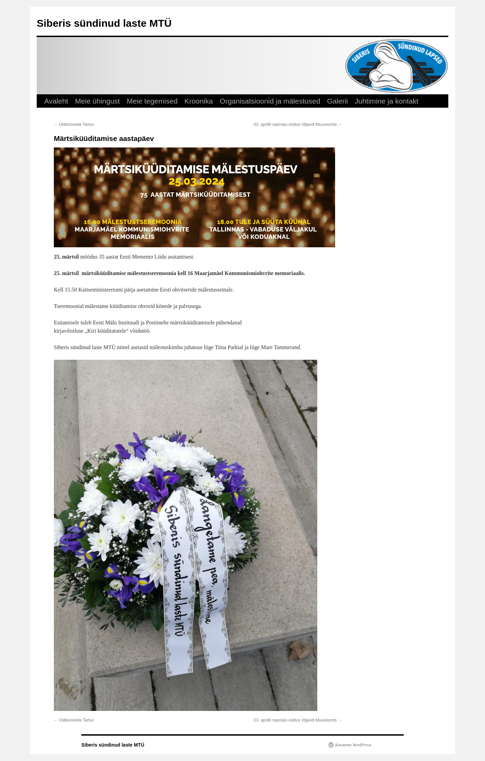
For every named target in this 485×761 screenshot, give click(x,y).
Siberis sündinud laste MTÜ (104, 23)
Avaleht (56, 101)
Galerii (337, 101)
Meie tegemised (152, 101)
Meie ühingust (97, 101)
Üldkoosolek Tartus (74, 124)
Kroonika (199, 101)
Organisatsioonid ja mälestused (270, 101)
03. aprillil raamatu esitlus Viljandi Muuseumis (298, 124)
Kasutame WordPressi (353, 744)
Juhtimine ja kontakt (386, 101)
